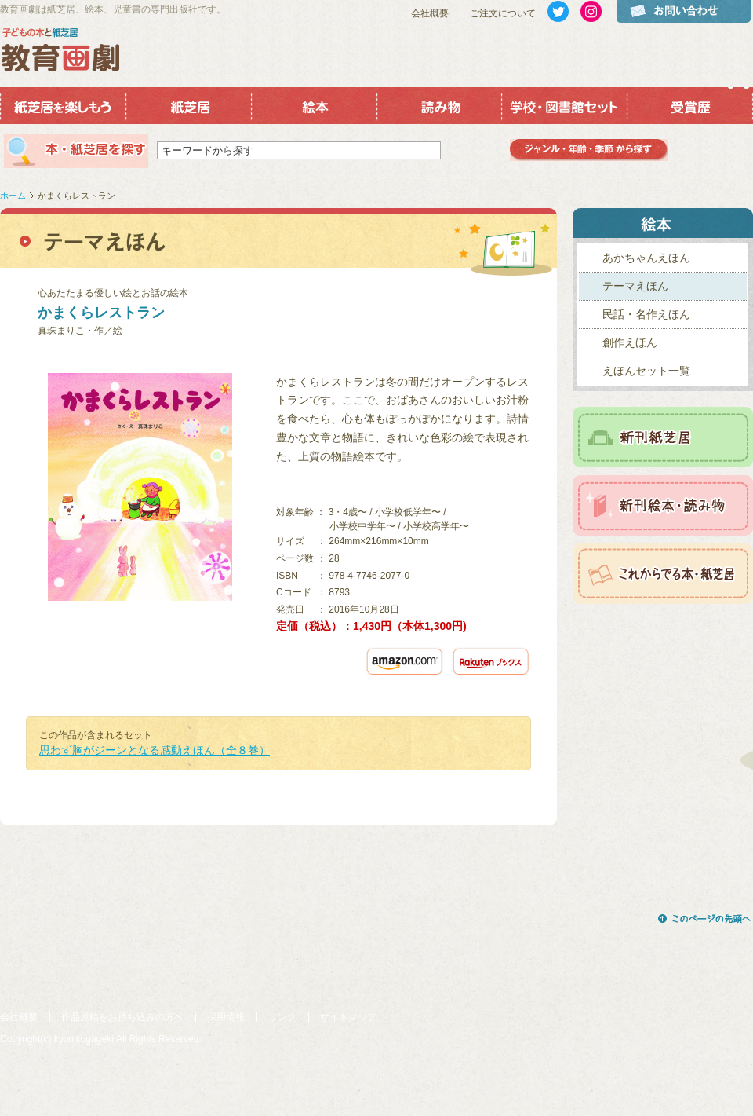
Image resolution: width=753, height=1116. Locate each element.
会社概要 (430, 13)
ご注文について (503, 13)
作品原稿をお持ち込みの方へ (122, 1017)
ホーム (13, 195)
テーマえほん (635, 286)
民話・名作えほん (646, 314)
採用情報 (226, 1017)
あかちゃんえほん (646, 257)
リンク (282, 1017)
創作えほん (629, 342)
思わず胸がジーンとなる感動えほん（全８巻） (154, 750)
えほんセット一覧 (646, 370)
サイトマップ (348, 1017)
